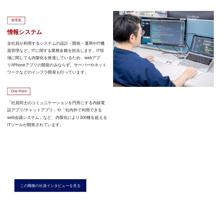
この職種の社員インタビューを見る (50, 185)
